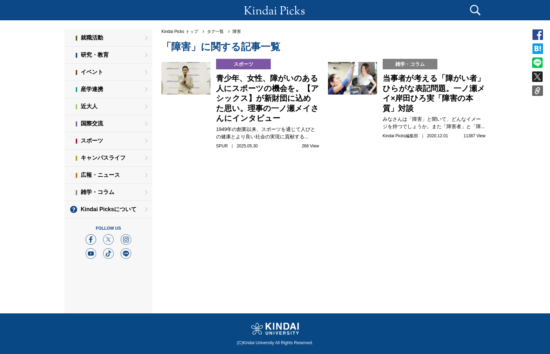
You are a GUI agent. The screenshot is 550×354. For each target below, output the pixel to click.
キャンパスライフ (103, 158)
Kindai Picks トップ (179, 31)
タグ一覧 (215, 31)
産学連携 (92, 89)
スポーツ (92, 141)
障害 (237, 31)
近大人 (89, 106)
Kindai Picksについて (108, 209)
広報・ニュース (100, 175)
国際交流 (92, 123)
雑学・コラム (97, 192)
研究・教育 (95, 55)
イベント (92, 72)
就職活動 (92, 38)
